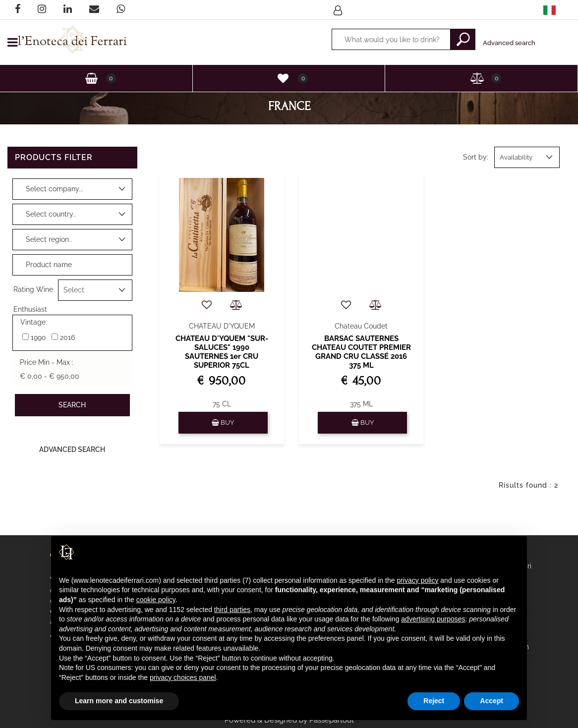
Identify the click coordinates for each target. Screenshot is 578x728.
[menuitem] (549, 9)
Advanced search (509, 43)
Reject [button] (433, 701)
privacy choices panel (183, 677)
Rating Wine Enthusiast (33, 293)
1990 (38, 337)
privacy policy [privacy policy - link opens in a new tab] (417, 580)
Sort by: (475, 157)
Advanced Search (72, 449)
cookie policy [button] (155, 600)
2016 (67, 337)
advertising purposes (433, 619)
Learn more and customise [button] (119, 701)
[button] (463, 39)
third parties (232, 610)
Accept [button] (491, 701)
